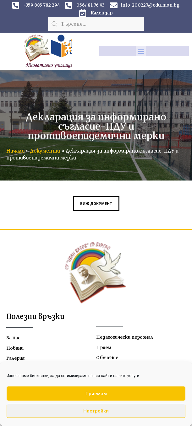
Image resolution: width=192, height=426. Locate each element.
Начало (15, 151)
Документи (45, 151)
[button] (141, 51)
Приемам (96, 393)
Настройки (96, 411)
